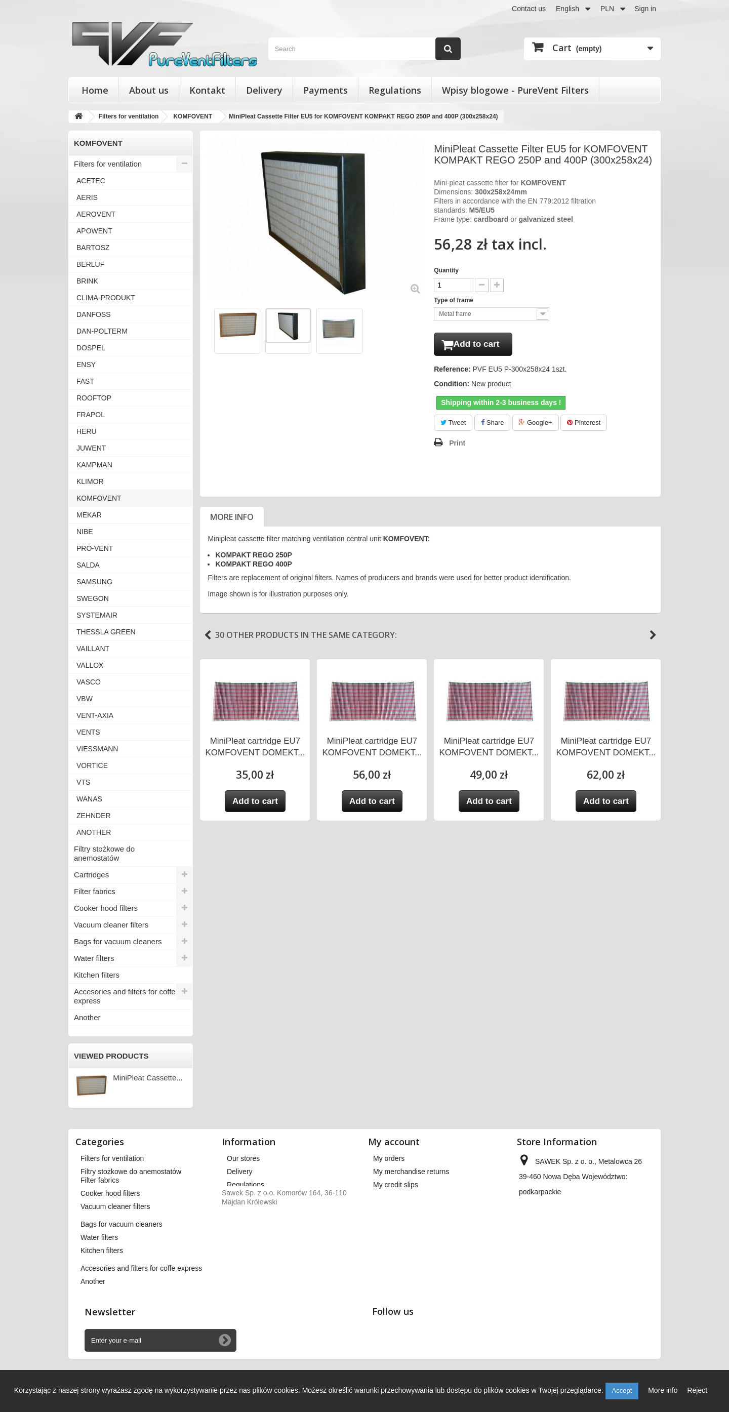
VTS (83, 782)
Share (492, 424)
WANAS (89, 799)
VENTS (88, 732)
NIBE (84, 532)
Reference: (452, 371)
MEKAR (89, 515)
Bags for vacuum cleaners (117, 941)
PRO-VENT (94, 548)
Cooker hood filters (106, 908)
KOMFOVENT (99, 498)
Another (87, 1017)
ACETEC (90, 181)
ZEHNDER (93, 816)
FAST (85, 381)
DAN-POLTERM (102, 331)
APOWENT (94, 231)
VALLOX (89, 665)
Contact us (529, 9)
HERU (86, 431)
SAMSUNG (94, 582)
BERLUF (90, 264)
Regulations (395, 90)
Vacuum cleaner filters (111, 924)
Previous (207, 637)
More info (232, 519)
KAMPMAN (94, 465)
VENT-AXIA (94, 715)
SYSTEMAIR (96, 615)
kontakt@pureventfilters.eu (597, 1229)
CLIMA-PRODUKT (105, 298)
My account (394, 1142)
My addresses (395, 1198)
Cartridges (91, 874)
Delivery (264, 90)
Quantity (446, 270)
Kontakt (207, 90)
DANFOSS (93, 314)
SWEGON (92, 598)
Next (653, 637)
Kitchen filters (96, 975)
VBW (84, 699)
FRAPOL (90, 415)
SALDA (88, 565)
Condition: (451, 386)
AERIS (87, 197)
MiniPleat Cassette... (148, 1077)
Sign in (645, 9)
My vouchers (393, 1224)
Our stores (243, 1158)
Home (95, 90)
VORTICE (92, 765)
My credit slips (395, 1185)
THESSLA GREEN (106, 632)
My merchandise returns (411, 1171)
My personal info (399, 1211)
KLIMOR (90, 481)
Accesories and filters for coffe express (125, 996)
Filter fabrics (94, 891)
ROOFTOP (93, 398)
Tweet (453, 424)
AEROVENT (95, 214)
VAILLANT (92, 648)
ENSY (86, 364)
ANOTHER (93, 832)
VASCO (88, 682)
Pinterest (583, 424)
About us (149, 90)
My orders (388, 1158)
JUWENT (91, 448)
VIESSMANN (97, 749)
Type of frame (454, 300)
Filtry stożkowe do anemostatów (104, 853)
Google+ (535, 424)
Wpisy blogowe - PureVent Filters (515, 90)
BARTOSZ (93, 248)
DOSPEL (90, 348)
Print (457, 445)
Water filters (94, 958)
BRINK (87, 281)
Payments (325, 90)
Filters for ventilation (108, 163)
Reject (697, 1390)
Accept (622, 1390)
